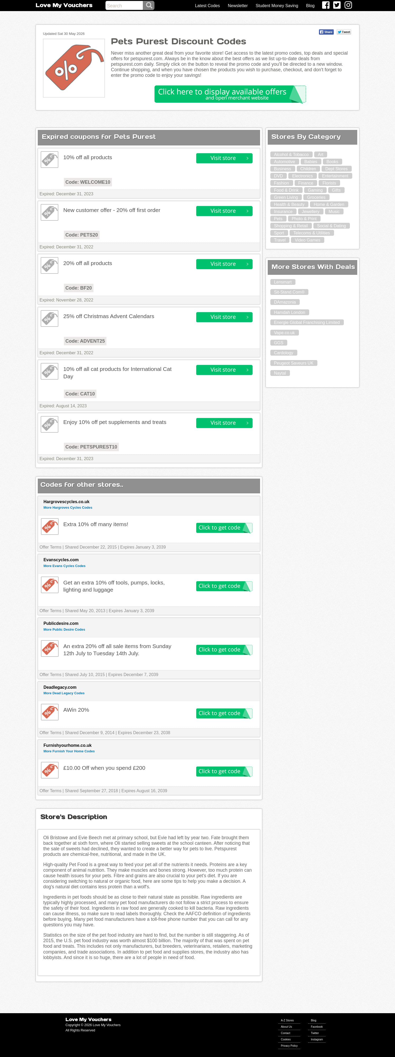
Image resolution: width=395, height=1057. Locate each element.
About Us (286, 1026)
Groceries (316, 197)
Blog (310, 5)
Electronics (302, 176)
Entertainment (335, 176)
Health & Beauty (289, 204)
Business (282, 169)
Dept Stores (336, 169)
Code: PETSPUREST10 (91, 447)
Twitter (315, 1033)
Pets (278, 218)
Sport (279, 233)
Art (320, 154)
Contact (285, 1033)
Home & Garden (329, 204)
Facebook (317, 1026)
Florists (329, 183)
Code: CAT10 (80, 394)
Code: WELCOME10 (87, 182)
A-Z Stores (287, 1020)
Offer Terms (51, 547)
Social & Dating (331, 226)
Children (308, 169)
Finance (305, 183)
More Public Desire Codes (64, 629)
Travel (280, 240)
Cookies (286, 1039)
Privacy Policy (289, 1045)
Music (334, 211)
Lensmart (283, 282)
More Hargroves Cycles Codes (68, 507)
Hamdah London (289, 312)
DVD (278, 176)
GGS (279, 343)
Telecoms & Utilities (311, 233)
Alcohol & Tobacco (291, 154)
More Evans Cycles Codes (65, 566)
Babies (310, 161)
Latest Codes (207, 5)
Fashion (281, 183)
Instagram (317, 1039)
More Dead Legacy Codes (64, 693)
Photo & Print (304, 218)
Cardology (283, 353)
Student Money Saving (277, 5)
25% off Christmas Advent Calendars (108, 316)
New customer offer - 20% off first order (112, 210)
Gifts (336, 190)
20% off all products (87, 263)
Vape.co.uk (284, 333)
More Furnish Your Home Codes (69, 751)
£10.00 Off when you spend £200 (104, 768)
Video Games (307, 240)
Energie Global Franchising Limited (307, 322)
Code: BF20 (78, 288)
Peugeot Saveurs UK (293, 363)
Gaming (315, 190)
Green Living (286, 197)
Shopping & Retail (291, 226)
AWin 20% (76, 710)
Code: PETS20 (81, 235)
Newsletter (238, 5)
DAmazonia (285, 302)
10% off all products (87, 157)
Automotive (284, 161)
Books (332, 161)
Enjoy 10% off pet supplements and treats (114, 422)
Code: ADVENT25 (85, 341)
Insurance (283, 211)
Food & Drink (286, 190)
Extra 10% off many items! (95, 524)
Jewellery (310, 211)
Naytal (280, 373)
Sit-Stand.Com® (289, 292)
